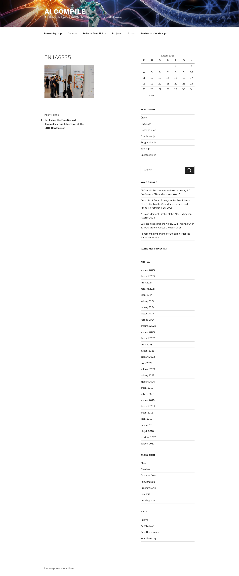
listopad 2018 (148, 406)
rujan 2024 (146, 282)
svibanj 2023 (147, 350)
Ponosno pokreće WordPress (59, 568)
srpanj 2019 (147, 387)
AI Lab (131, 33)
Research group (53, 33)
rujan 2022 (146, 363)
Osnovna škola (148, 130)
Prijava (144, 519)
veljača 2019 (147, 394)
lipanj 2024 (146, 294)
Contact (72, 33)
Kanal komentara (150, 532)
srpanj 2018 (147, 412)
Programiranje (148, 142)
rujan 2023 (146, 344)
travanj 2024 (147, 307)
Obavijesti (146, 123)
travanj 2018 (147, 425)
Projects (116, 33)
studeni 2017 (147, 443)
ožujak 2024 (147, 313)
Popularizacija (148, 136)
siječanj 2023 (148, 356)
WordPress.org (149, 538)
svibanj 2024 (147, 301)
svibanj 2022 (147, 375)
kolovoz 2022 (148, 369)
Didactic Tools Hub (95, 33)
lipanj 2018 (146, 418)
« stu (151, 95)
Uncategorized (148, 154)
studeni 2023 (148, 332)
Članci (144, 117)
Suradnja (145, 148)
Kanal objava (147, 525)
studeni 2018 (148, 400)
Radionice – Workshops (154, 33)
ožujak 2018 (147, 431)
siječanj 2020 (148, 381)
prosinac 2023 (148, 325)
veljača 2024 (148, 319)
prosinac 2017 (148, 437)
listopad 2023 (148, 338)
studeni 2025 (148, 270)
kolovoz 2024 (148, 288)
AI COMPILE (65, 11)
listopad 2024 (148, 276)
